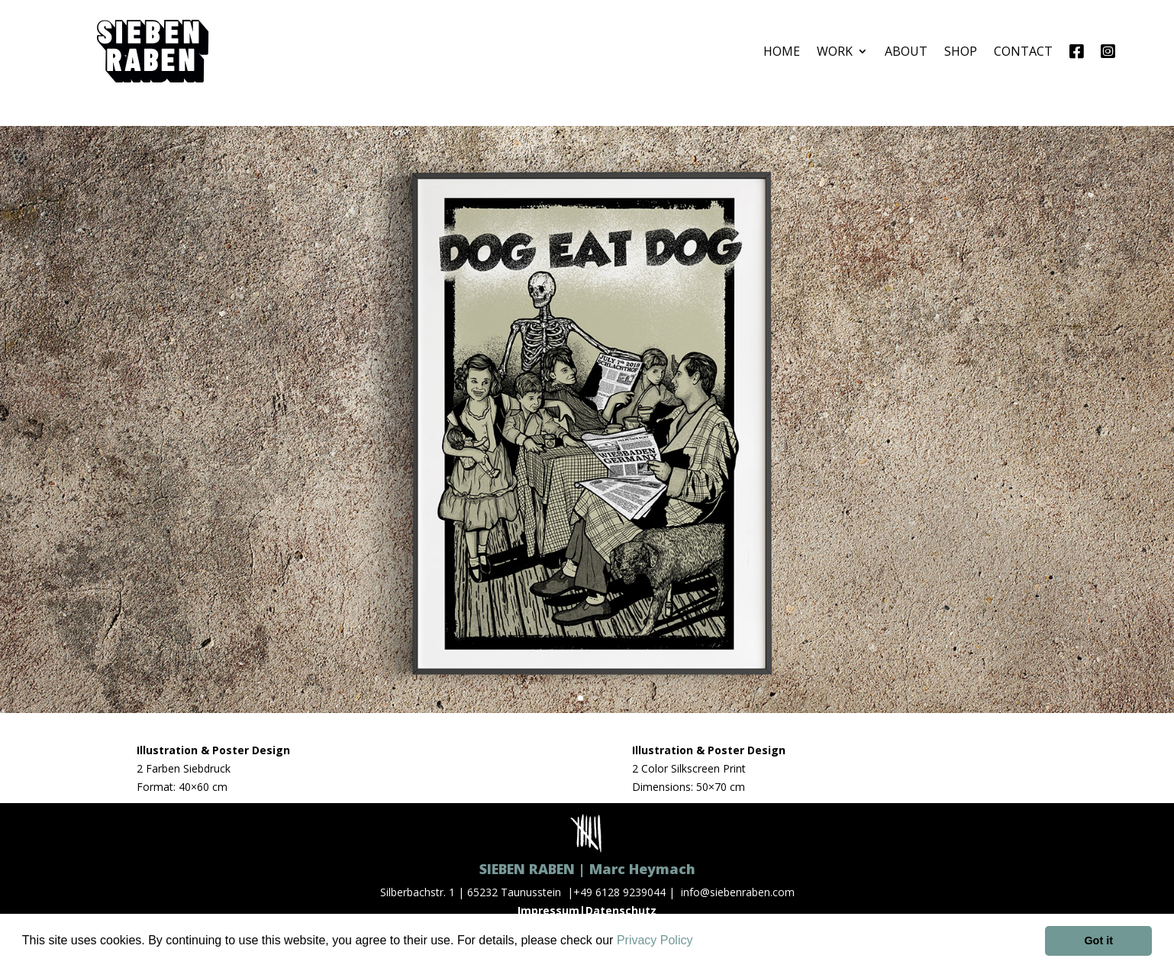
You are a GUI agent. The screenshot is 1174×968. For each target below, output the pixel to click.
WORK (835, 51)
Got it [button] (1098, 940)
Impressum (548, 910)
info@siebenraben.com (738, 892)
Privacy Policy (655, 940)
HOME (781, 51)
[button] (698, 942)
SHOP (960, 51)
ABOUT (906, 51)
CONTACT (1023, 51)
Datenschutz (620, 910)
